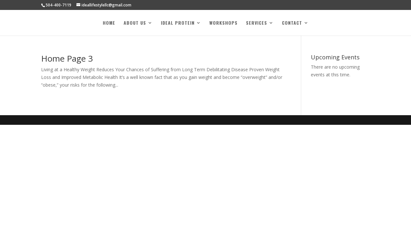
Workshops (223, 23)
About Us (135, 23)
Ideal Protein (178, 23)
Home (109, 23)
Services (256, 23)
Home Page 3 (67, 58)
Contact (292, 23)
